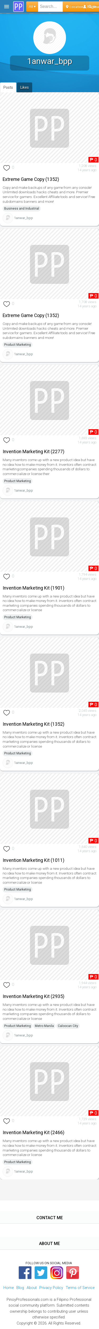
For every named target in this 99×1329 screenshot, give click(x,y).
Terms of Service (80, 1288)
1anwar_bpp (23, 218)
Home (8, 1288)
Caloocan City (68, 1026)
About (32, 1288)
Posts (8, 87)
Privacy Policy (51, 1288)
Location (74, 6)
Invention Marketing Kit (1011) (33, 860)
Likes (24, 87)
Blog (20, 1288)
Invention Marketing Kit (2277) (33, 451)
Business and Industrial (21, 208)
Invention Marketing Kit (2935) (33, 996)
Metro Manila (44, 1026)
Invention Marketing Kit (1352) (33, 724)
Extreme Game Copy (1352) (31, 179)
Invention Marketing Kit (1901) (33, 588)
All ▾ (32, 6)
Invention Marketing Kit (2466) (33, 1132)
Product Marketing (17, 345)
